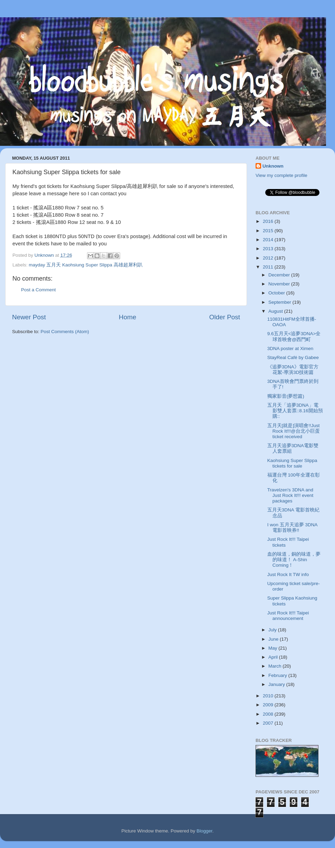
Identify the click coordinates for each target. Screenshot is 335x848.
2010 (269, 695)
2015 (269, 230)
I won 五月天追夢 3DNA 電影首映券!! (292, 527)
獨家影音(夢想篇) (285, 396)
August (276, 311)
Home (127, 317)
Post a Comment (38, 289)
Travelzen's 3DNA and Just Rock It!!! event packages (290, 495)
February (278, 675)
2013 (269, 248)
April (273, 657)
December (279, 274)
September (280, 302)
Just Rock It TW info (288, 574)
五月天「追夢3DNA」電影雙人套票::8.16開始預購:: (295, 411)
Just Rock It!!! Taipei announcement (288, 615)
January (277, 684)
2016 (269, 221)
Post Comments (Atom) (65, 331)
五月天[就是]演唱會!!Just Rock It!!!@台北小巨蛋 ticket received (293, 431)
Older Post (224, 317)
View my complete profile (281, 175)
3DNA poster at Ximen (290, 348)
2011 (269, 267)
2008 (269, 714)
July (273, 629)
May (273, 648)
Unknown (273, 166)
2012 (269, 258)
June (274, 639)
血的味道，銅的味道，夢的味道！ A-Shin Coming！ (293, 560)
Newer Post (29, 317)
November (279, 283)
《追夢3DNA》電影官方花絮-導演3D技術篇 (292, 369)
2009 (269, 704)
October (277, 292)
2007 (269, 723)
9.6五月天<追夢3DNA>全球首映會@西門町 (294, 336)
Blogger (204, 830)
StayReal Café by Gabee (293, 357)
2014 (269, 239)
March (275, 666)
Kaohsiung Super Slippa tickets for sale (292, 463)
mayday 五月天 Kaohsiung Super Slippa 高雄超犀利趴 (85, 264)
